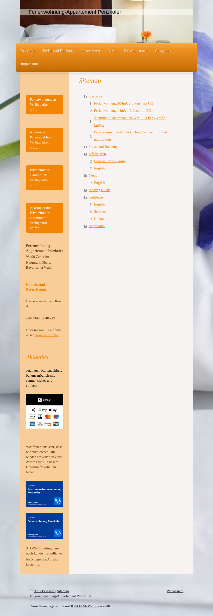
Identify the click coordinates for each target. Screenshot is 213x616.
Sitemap (63, 591)
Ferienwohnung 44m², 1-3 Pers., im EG (122, 110)
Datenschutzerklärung (110, 161)
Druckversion (42, 591)
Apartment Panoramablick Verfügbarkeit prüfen (40, 139)
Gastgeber (96, 197)
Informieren (97, 154)
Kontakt (100, 219)
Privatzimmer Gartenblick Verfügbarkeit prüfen (40, 177)
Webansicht (175, 591)
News (93, 175)
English (99, 168)
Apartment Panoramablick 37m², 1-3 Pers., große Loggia (129, 121)
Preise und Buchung (103, 147)
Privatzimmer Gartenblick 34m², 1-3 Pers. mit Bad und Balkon (130, 135)
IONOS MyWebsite (85, 606)
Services (100, 211)
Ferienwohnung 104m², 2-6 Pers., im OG (123, 103)
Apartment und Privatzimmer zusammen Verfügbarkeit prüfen (40, 218)
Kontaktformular (47, 335)
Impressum (97, 226)
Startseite (95, 96)
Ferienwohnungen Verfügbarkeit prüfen (43, 105)
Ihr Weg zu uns (100, 190)
